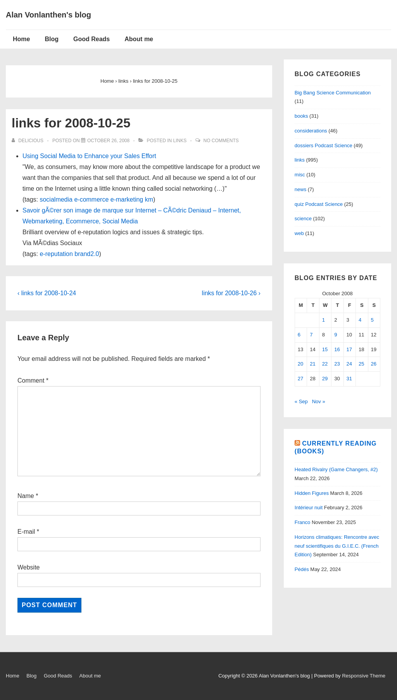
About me (138, 39)
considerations (311, 131)
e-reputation (56, 254)
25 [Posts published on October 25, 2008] (361, 364)
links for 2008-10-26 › (231, 293)
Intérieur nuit (309, 507)
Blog (52, 39)
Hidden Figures (312, 493)
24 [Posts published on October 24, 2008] (349, 364)
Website (28, 567)
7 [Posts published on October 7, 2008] (311, 335)
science (303, 218)
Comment (32, 380)
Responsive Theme (363, 676)
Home (21, 39)
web (299, 233)
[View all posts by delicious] (28, 140)
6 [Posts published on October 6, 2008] (299, 335)
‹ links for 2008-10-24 (46, 293)
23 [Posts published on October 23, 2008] (337, 364)
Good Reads (91, 39)
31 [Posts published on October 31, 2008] (349, 378)
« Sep (301, 401)
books (301, 116)
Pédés (302, 569)
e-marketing (126, 199)
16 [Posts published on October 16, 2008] (337, 349)
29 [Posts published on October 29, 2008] (325, 378)
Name (25, 496)
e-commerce (91, 199)
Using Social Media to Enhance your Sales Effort (89, 156)
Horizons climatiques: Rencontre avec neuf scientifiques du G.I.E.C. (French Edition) (337, 546)
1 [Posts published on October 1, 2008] (323, 320)
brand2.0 (86, 254)
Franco (302, 522)
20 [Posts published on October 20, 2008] (300, 364)
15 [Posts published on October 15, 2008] (325, 349)
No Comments (221, 140)
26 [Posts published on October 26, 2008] (373, 364)
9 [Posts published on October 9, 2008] (335, 335)
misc (300, 175)
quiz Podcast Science (319, 204)
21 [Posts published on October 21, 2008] (312, 364)
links (180, 140)
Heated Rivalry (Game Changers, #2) (336, 469)
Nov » (318, 401)
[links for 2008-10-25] (108, 140)
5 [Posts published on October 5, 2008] (372, 320)
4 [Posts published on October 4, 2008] (360, 320)
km (149, 199)
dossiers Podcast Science (323, 145)
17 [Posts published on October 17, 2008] (349, 349)
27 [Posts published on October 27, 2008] (300, 378)
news (300, 189)
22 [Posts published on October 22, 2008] (325, 364)
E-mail (26, 531)
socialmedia (56, 199)
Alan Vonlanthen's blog (48, 14)
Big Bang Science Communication (333, 93)
